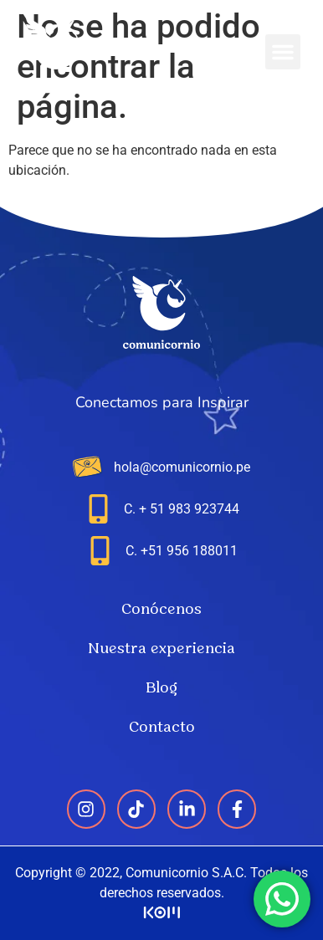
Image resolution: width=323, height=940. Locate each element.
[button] (282, 51)
